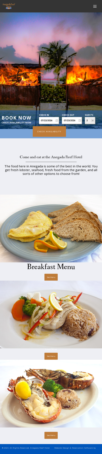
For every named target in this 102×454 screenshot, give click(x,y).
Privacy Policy (65, 450)
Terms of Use (81, 450)
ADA (93, 450)
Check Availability (49, 131)
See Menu (51, 271)
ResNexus (28, 450)
